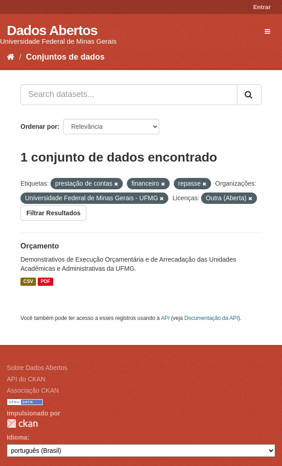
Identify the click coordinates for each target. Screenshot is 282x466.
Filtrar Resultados (53, 213)
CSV (28, 281)
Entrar (262, 7)
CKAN (22, 423)
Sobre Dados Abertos (37, 367)
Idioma (17, 437)
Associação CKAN (33, 390)
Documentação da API (211, 318)
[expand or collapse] (267, 31)
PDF (45, 281)
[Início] (11, 56)
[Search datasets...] (128, 94)
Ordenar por (38, 126)
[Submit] (249, 94)
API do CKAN (26, 379)
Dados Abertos (52, 30)
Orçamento (39, 246)
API (165, 318)
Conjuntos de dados (65, 56)
